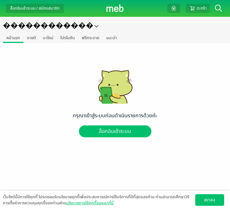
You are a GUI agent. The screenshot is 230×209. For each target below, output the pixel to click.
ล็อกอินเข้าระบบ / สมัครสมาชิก (34, 8)
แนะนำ (111, 38)
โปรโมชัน (67, 38)
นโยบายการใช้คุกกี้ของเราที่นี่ (90, 203)
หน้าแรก (13, 38)
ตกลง (209, 199)
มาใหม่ (48, 38)
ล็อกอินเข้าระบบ (115, 131)
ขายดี (31, 38)
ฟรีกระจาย (90, 38)
